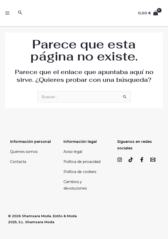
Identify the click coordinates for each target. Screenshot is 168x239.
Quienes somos (24, 151)
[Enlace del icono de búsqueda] (20, 13)
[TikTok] (130, 159)
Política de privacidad (81, 161)
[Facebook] (141, 159)
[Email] (152, 159)
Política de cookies (79, 171)
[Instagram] (119, 159)
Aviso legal (72, 151)
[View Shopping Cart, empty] (148, 13)
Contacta (18, 161)
